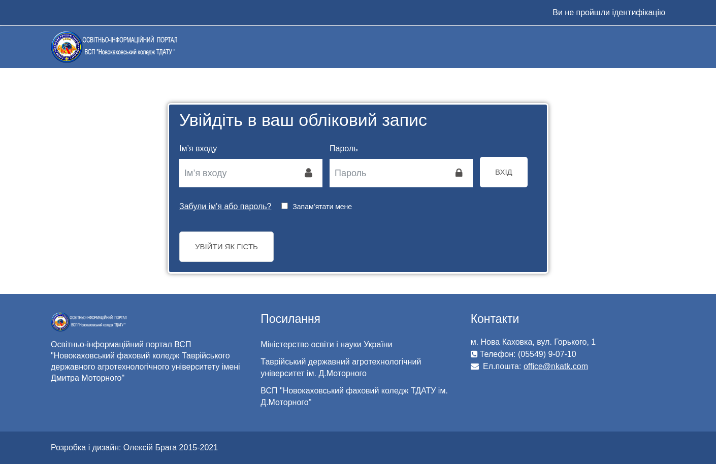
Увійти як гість (226, 246)
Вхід (503, 172)
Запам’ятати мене (322, 207)
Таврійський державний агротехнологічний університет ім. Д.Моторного (341, 367)
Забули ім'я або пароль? (225, 206)
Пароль (344, 148)
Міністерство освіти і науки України (326, 344)
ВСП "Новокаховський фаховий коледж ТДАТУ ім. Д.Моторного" (354, 396)
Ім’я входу (198, 148)
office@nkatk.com (556, 366)
